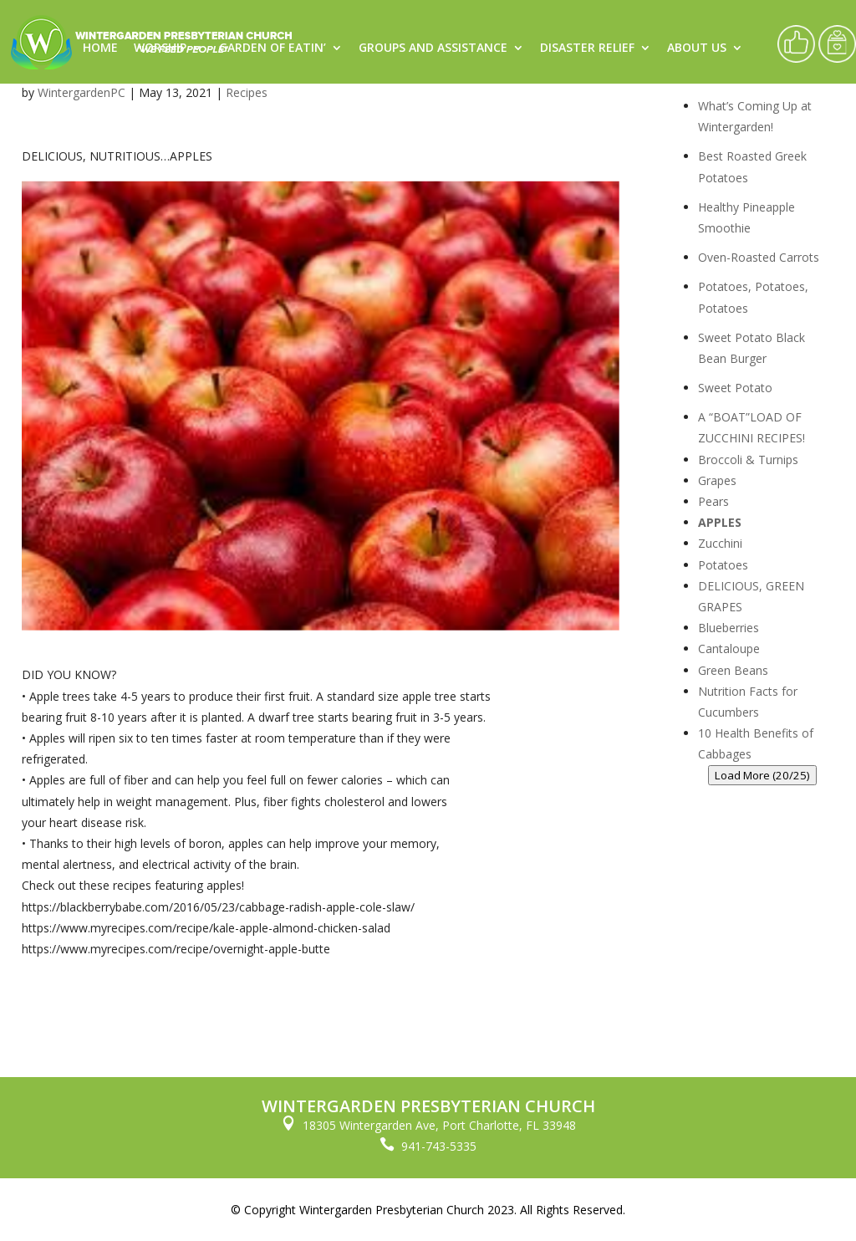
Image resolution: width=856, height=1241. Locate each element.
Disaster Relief (587, 48)
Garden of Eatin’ (272, 48)
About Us (696, 48)
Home (100, 48)
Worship (160, 48)
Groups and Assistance (433, 48)
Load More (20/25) (762, 775)
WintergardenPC (81, 92)
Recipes (247, 92)
